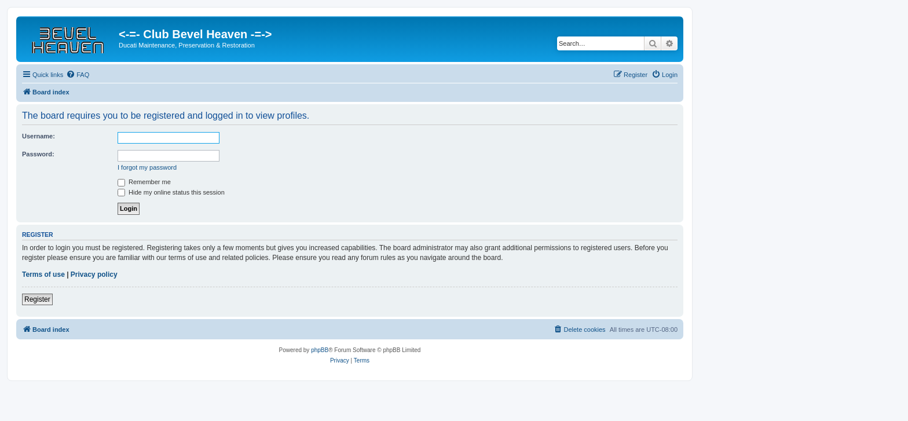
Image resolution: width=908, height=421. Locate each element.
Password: (38, 154)
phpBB (319, 350)
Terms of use (43, 274)
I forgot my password (147, 167)
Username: (38, 136)
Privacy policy (94, 274)
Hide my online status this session (171, 192)
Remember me (144, 181)
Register (37, 299)
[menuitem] (77, 75)
